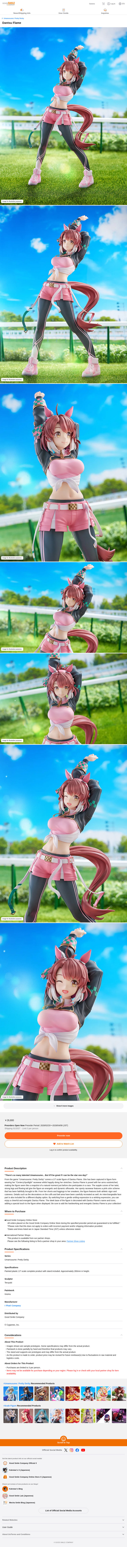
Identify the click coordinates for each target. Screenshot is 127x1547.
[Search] (98, 3)
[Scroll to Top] (63, 1439)
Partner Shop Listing (76, 1241)
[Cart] (103, 3)
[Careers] (90, 3)
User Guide (7, 1527)
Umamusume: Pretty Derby (14, 18)
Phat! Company (13, 1305)
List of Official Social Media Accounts (63, 1510)
